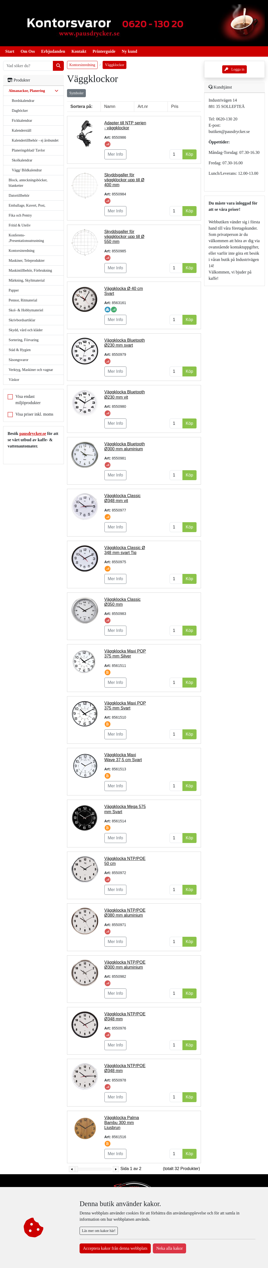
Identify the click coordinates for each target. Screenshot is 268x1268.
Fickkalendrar (22, 121)
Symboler (76, 93)
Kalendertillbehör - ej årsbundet (35, 140)
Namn (109, 106)
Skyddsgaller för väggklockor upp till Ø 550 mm (124, 236)
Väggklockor (114, 65)
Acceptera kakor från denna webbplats (115, 1248)
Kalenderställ (21, 130)
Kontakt (78, 51)
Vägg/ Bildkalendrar (27, 170)
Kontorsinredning (82, 65)
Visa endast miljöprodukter (28, 399)
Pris (174, 106)
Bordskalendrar (23, 101)
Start (9, 51)
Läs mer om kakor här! (98, 1231)
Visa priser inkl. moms (34, 414)
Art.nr (143, 106)
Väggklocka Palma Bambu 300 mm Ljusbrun (121, 1122)
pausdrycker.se (32, 433)
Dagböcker (20, 111)
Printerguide (104, 51)
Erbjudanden (53, 51)
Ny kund (129, 51)
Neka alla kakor (169, 1248)
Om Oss (28, 51)
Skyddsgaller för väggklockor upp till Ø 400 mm (124, 180)
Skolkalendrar (22, 160)
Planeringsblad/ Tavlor (28, 150)
